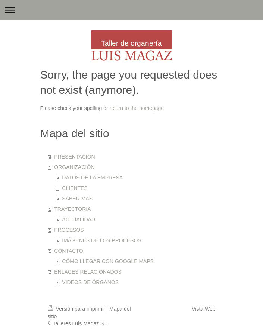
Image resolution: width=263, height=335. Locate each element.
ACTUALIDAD (78, 219)
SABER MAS (77, 199)
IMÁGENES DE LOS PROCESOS (101, 240)
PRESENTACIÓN (74, 157)
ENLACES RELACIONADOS (88, 272)
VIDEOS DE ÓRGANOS (90, 282)
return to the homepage (137, 108)
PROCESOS (69, 230)
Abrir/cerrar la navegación (131, 10)
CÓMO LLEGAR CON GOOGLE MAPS (108, 261)
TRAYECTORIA (72, 209)
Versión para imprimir (77, 309)
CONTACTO (68, 251)
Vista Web (203, 309)
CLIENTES (74, 188)
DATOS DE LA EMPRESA (92, 178)
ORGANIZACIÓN (74, 167)
